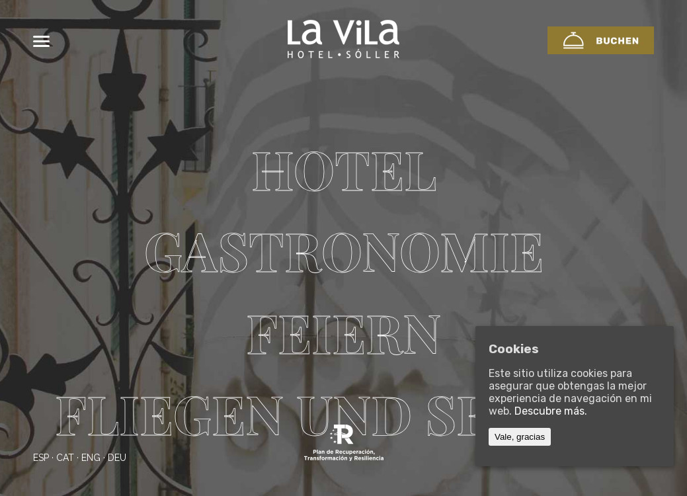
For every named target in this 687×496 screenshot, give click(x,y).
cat (65, 457)
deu (117, 457)
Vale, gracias (520, 437)
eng (91, 457)
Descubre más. (550, 411)
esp (41, 457)
